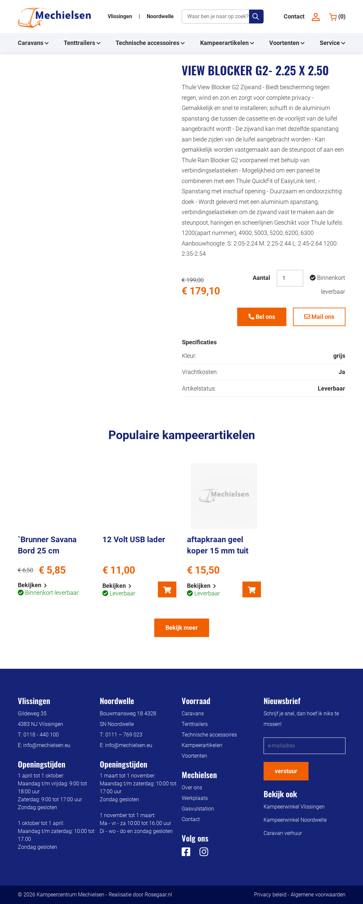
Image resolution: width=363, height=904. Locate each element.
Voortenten (287, 43)
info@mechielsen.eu (46, 745)
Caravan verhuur (283, 833)
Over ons (192, 787)
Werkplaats (195, 798)
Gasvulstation (198, 809)
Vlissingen (120, 16)
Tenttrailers (82, 43)
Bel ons (261, 316)
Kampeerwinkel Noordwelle (295, 820)
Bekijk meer (181, 627)
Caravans (33, 43)
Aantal (261, 277)
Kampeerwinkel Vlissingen (294, 807)
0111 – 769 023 (123, 735)
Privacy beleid (270, 894)
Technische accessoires (150, 43)
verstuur (286, 771)
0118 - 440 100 (41, 735)
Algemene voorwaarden (318, 894)
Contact (294, 16)
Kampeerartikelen (227, 43)
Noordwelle (160, 16)
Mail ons (319, 316)
